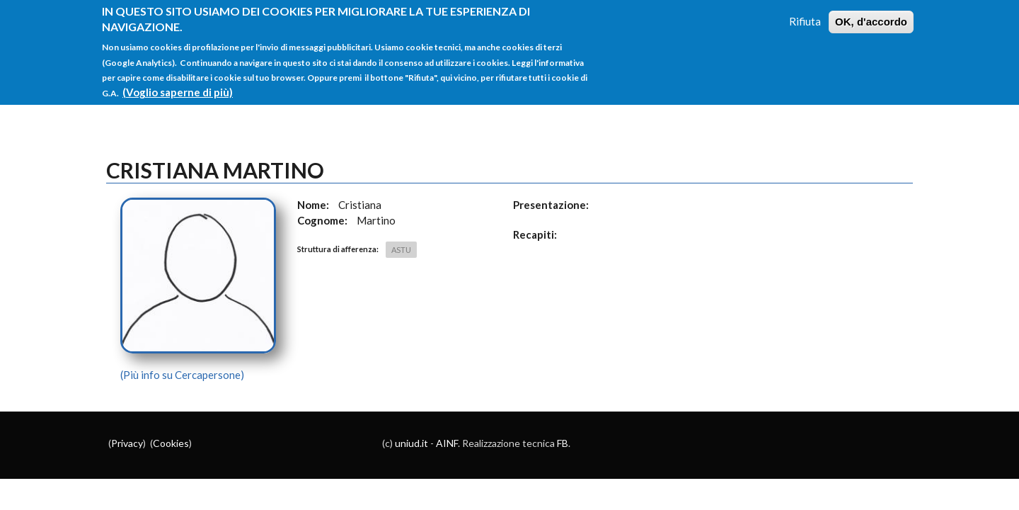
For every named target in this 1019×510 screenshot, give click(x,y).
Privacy (127, 443)
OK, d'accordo (871, 12)
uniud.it (411, 443)
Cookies (171, 443)
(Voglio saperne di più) (177, 82)
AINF (447, 443)
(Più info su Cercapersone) (182, 374)
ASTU (401, 249)
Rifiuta (805, 12)
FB (562, 443)
